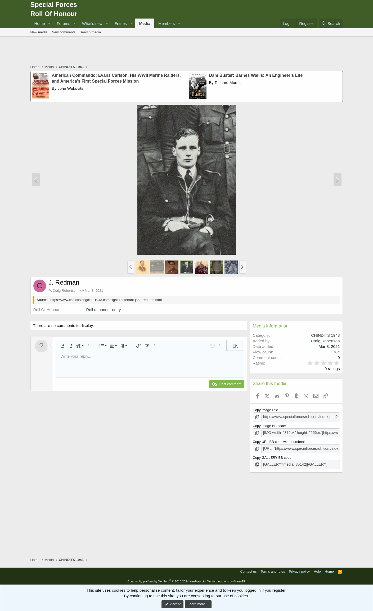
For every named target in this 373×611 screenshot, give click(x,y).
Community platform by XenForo (166, 579)
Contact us (248, 570)
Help (317, 570)
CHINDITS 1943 (325, 335)
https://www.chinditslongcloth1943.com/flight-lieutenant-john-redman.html (106, 300)
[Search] (331, 23)
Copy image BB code (269, 426)
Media (144, 23)
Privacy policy (299, 570)
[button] (49, 23)
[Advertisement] (186, 51)
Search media (90, 32)
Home (39, 23)
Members (166, 23)
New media (39, 32)
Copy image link (265, 410)
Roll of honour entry (103, 309)
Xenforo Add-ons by (226, 579)
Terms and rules (272, 570)
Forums (63, 23)
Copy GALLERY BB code (272, 456)
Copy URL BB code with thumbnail (279, 441)
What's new (92, 23)
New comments (64, 32)
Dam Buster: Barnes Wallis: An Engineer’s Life (256, 75)
